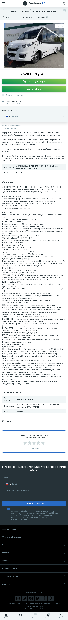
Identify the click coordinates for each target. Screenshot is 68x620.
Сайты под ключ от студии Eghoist (34, 608)
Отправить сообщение (34, 503)
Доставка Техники (34, 576)
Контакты (34, 584)
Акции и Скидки (34, 529)
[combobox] (6, 116)
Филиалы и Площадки (34, 537)
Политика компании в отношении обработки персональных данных (34, 603)
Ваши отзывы (34, 545)
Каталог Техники (34, 568)
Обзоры (34, 560)
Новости (34, 553)
